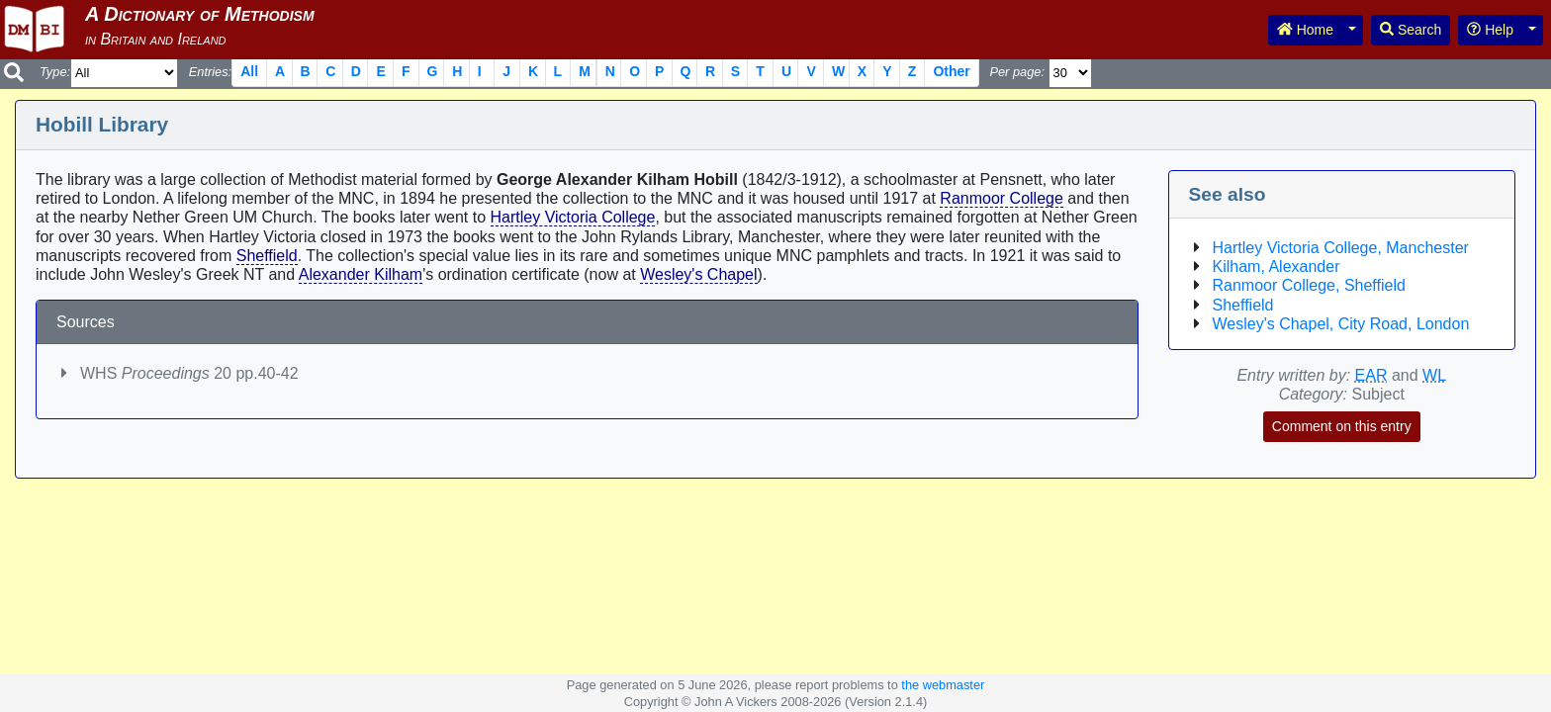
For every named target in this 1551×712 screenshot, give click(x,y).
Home (1305, 30)
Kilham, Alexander (1276, 266)
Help (1490, 30)
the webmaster (942, 684)
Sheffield (267, 255)
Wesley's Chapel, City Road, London (1341, 323)
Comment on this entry (1342, 426)
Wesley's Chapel (698, 274)
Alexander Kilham (360, 274)
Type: (55, 71)
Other (951, 71)
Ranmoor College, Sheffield (1309, 285)
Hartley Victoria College (573, 217)
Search (1410, 30)
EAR (1371, 375)
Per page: (1017, 71)
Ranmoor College (1001, 198)
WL (1434, 375)
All (249, 71)
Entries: (210, 71)
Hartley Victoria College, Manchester (1341, 247)
